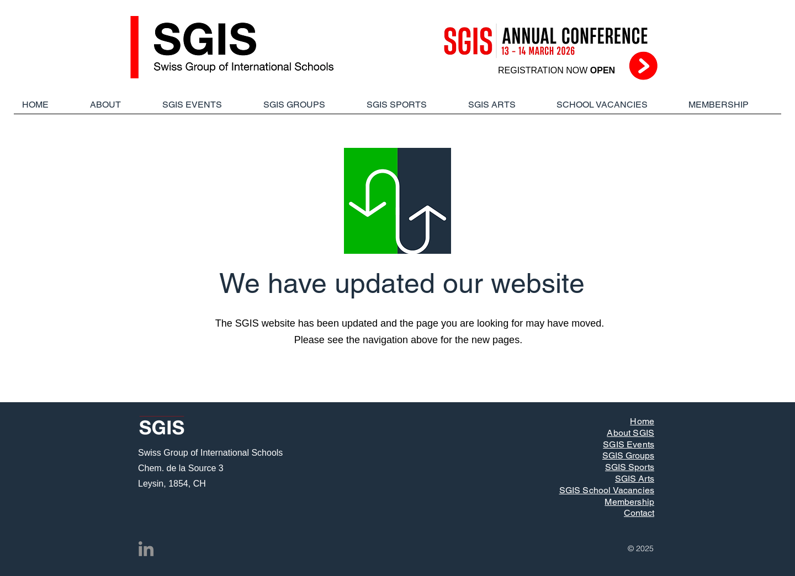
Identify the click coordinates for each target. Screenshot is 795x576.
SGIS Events (628, 444)
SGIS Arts (634, 478)
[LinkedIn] (146, 548)
